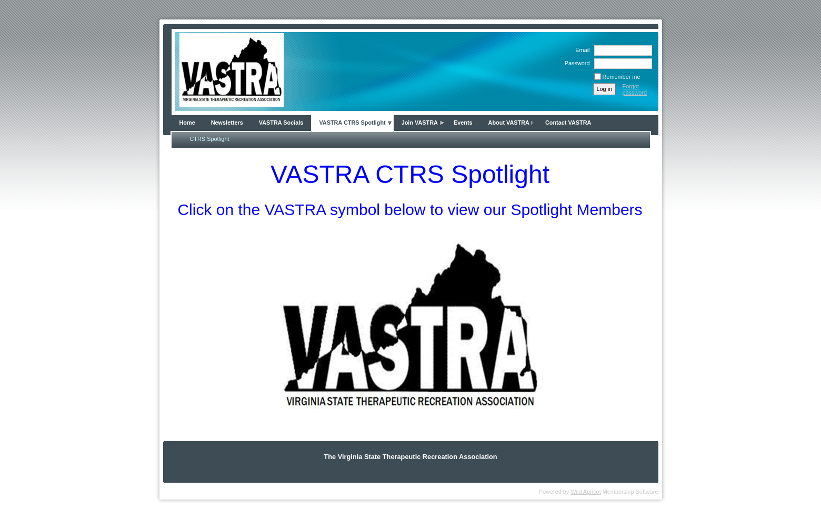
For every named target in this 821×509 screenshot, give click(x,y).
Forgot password (635, 89)
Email (580, 50)
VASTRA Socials (281, 122)
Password (575, 63)
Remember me (621, 77)
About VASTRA (508, 122)
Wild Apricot (585, 491)
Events (463, 122)
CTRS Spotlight (209, 139)
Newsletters (227, 122)
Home (187, 122)
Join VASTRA (420, 122)
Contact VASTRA (568, 122)
